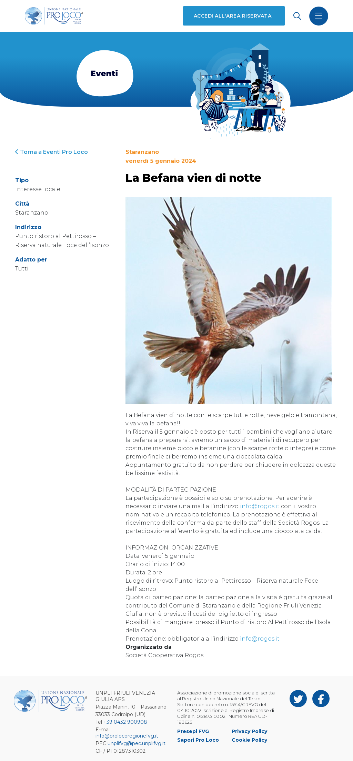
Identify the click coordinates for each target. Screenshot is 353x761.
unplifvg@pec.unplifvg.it (136, 743)
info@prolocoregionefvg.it (126, 736)
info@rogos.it (260, 506)
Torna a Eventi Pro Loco (51, 152)
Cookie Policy (249, 740)
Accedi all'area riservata (232, 16)
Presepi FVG (193, 731)
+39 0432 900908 (125, 722)
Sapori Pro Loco (198, 740)
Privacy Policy (249, 731)
